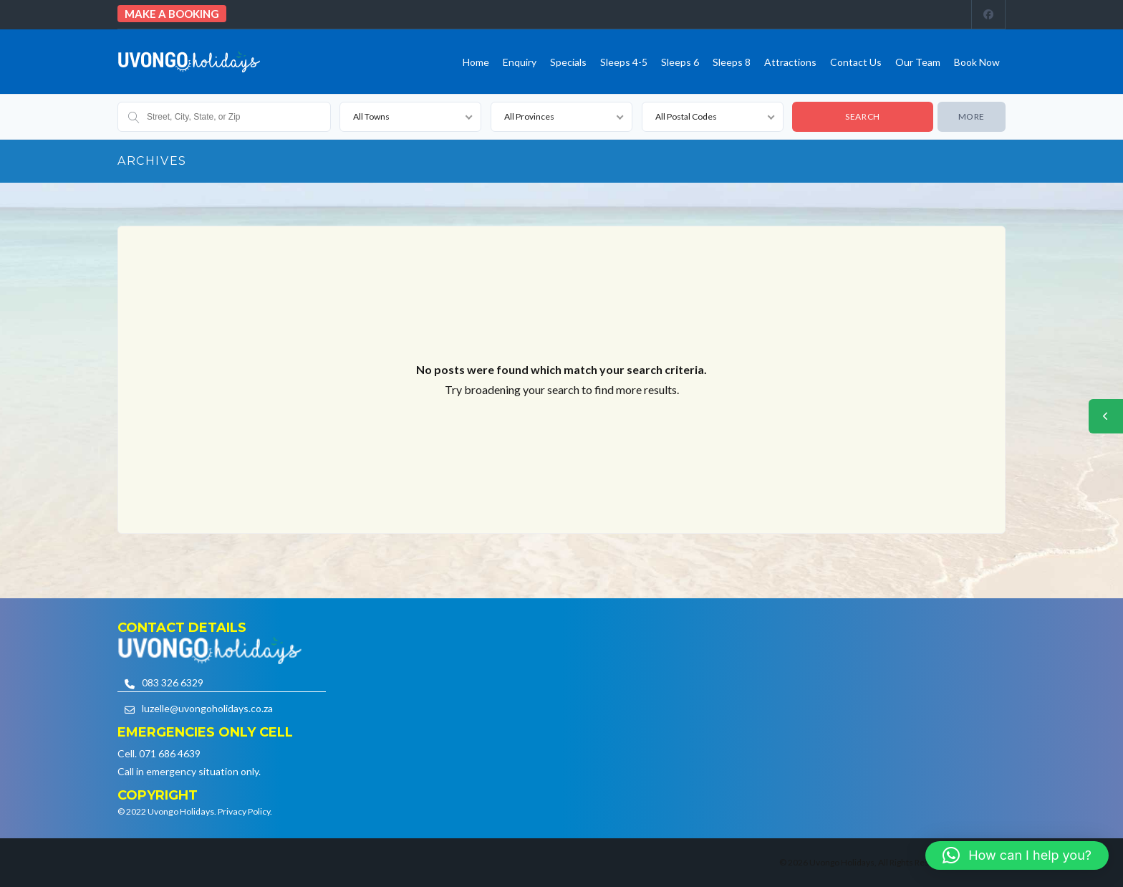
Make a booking (172, 13)
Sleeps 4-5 (623, 62)
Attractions (790, 62)
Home (476, 62)
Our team (917, 62)
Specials (568, 62)
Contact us (856, 62)
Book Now (977, 62)
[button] (1017, 855)
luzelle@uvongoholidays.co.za (207, 708)
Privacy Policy (244, 811)
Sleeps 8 (732, 62)
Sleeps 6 (680, 62)
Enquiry (519, 62)
